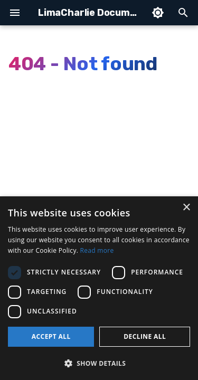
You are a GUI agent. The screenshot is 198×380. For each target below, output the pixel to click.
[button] (99, 363)
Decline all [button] (145, 336)
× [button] (186, 208)
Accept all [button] (51, 336)
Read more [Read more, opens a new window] (97, 250)
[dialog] (99, 288)
